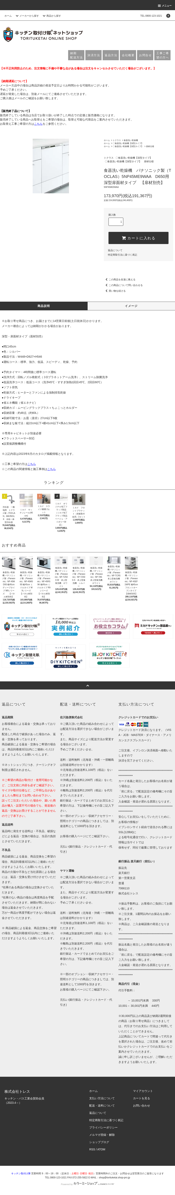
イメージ (131, 306)
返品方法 (111, 55)
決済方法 (93, 55)
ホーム (8, 15)
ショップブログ (99, 1142)
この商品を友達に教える (119, 279)
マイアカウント (143, 1091)
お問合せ (145, 55)
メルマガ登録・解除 (102, 1134)
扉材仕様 (150, 146)
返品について (115, 250)
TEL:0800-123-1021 (151, 15)
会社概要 (128, 55)
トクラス (117, 140)
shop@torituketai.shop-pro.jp (114, 1177)
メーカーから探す (27, 15)
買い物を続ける (115, 290)
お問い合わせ (141, 1105)
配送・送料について (102, 1105)
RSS (92, 1149)
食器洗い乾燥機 (131, 140)
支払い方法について (102, 1098)
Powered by (87, 1184)
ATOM (101, 1149)
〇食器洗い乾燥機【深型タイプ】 (128, 143)
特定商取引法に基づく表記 (122, 254)
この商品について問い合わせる (123, 285)
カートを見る (141, 1098)
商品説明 (44, 306)
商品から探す (51, 15)
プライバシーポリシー (103, 1127)
